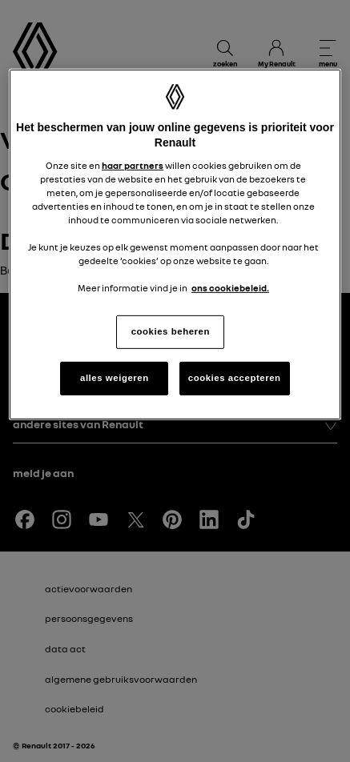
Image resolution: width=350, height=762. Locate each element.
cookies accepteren (234, 378)
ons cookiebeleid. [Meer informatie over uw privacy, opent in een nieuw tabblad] (230, 288)
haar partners (132, 165)
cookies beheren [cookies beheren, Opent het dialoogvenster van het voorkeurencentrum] (170, 331)
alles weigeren (114, 378)
